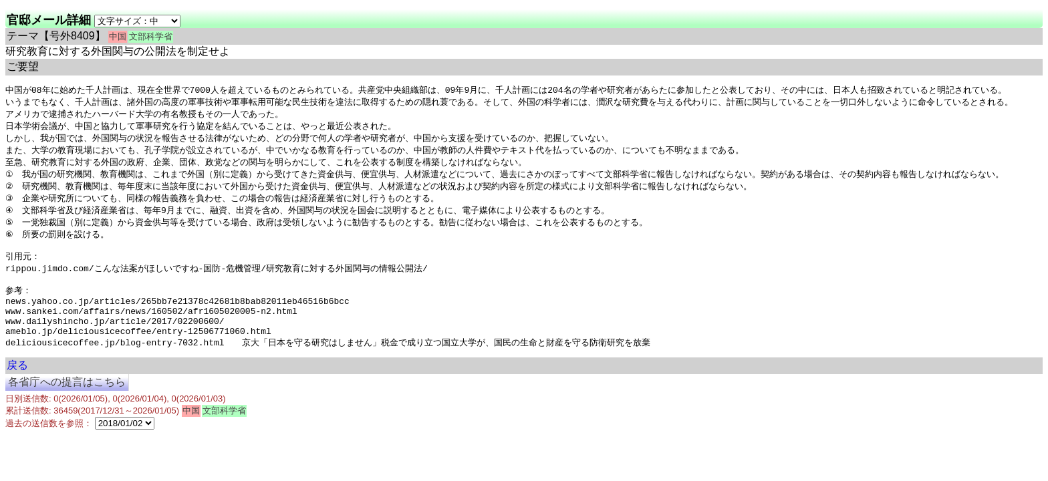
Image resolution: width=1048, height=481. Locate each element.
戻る (17, 388)
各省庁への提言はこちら (67, 405)
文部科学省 (150, 36)
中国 (117, 36)
